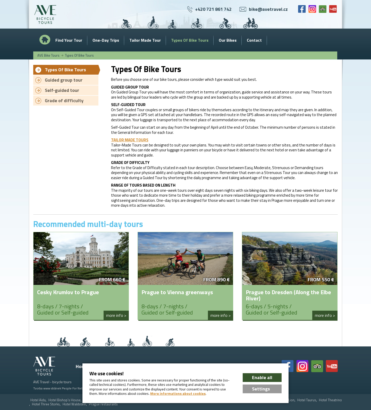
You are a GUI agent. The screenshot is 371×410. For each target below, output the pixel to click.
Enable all (262, 377)
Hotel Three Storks (46, 404)
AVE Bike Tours (48, 55)
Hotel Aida (38, 400)
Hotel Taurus (306, 400)
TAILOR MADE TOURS (129, 140)
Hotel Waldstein (74, 404)
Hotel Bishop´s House (64, 400)
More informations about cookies (178, 393)
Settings (261, 388)
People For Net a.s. (75, 388)
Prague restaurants (103, 404)
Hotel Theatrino (330, 400)
